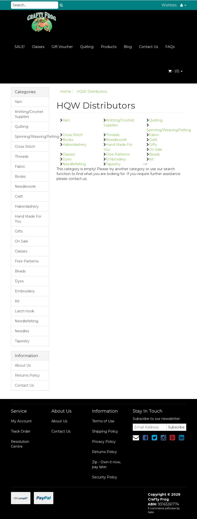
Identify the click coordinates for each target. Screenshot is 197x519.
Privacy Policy (104, 441)
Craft (19, 196)
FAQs (170, 47)
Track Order (20, 431)
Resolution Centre (20, 444)
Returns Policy (27, 375)
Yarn (18, 102)
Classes (38, 47)
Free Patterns (26, 261)
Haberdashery (27, 206)
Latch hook (24, 311)
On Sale (21, 241)
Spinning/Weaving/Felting (32, 136)
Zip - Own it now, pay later (106, 464)
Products (108, 47)
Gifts (19, 231)
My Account (21, 421)
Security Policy (104, 477)
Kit (17, 301)
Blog (128, 47)
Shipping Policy (105, 431)
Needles (22, 331)
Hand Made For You (28, 218)
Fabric (20, 166)
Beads (20, 271)
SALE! (20, 47)
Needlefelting (26, 321)
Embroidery (25, 291)
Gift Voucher (62, 47)
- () (175, 71)
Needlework (25, 186)
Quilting (87, 47)
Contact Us (148, 47)
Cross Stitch (25, 146)
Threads (21, 156)
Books (20, 176)
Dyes (19, 281)
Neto (151, 512)
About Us (23, 365)
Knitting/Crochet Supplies (29, 114)
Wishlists (169, 5)
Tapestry (22, 341)
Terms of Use (103, 421)
